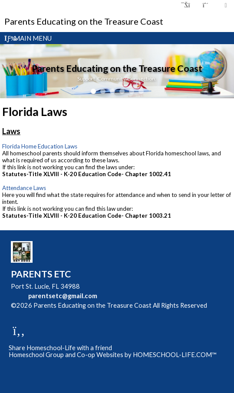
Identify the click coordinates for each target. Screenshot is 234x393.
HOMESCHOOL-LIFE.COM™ (175, 354)
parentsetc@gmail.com (62, 296)
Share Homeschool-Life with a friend (60, 347)
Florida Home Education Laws (39, 146)
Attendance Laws (24, 187)
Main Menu (28, 38)
